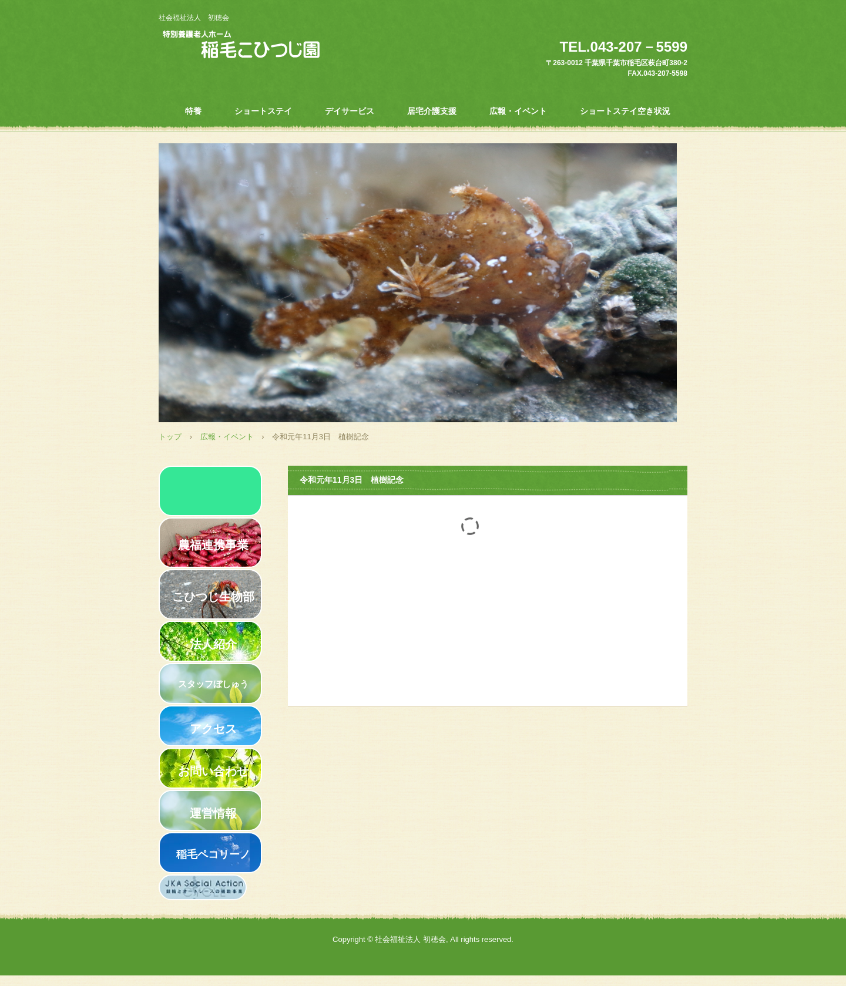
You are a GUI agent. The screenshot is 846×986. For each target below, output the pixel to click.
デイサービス (349, 111)
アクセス (213, 728)
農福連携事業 (213, 545)
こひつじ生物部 (213, 596)
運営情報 (213, 813)
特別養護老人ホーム (268, 45)
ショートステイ (263, 111)
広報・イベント (518, 111)
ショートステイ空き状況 (625, 111)
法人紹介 (213, 644)
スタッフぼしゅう (213, 684)
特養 (193, 111)
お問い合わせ (213, 771)
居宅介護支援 (431, 111)
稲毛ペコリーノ (213, 854)
